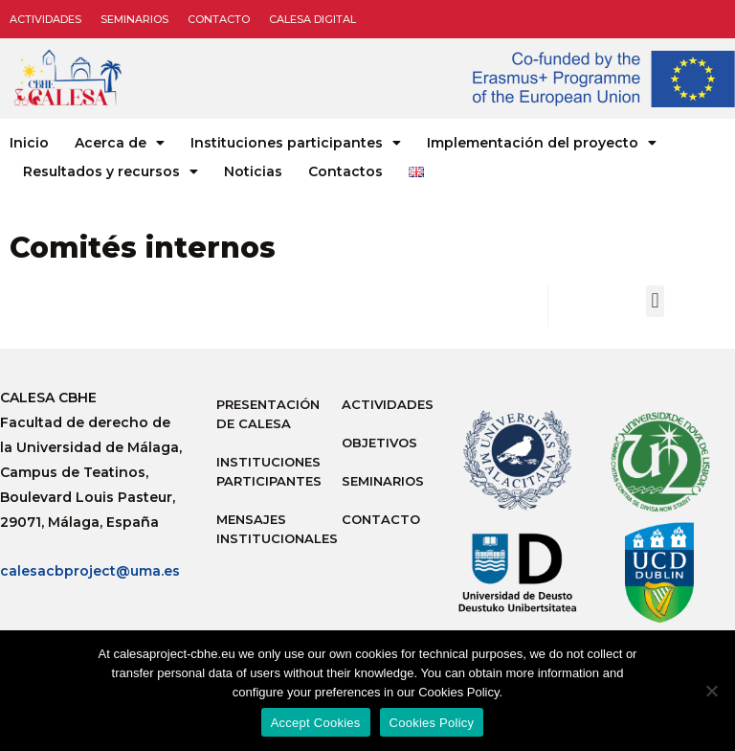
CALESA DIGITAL (312, 19)
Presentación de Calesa (268, 414)
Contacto (219, 19)
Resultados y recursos (110, 171)
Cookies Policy (432, 723)
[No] (711, 690)
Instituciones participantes (295, 142)
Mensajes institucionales (269, 529)
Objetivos (379, 442)
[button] (655, 301)
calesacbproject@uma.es (90, 571)
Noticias (253, 171)
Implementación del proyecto (542, 142)
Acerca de (120, 142)
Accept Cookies (316, 723)
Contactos (345, 171)
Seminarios (134, 19)
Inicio (29, 142)
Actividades (45, 19)
